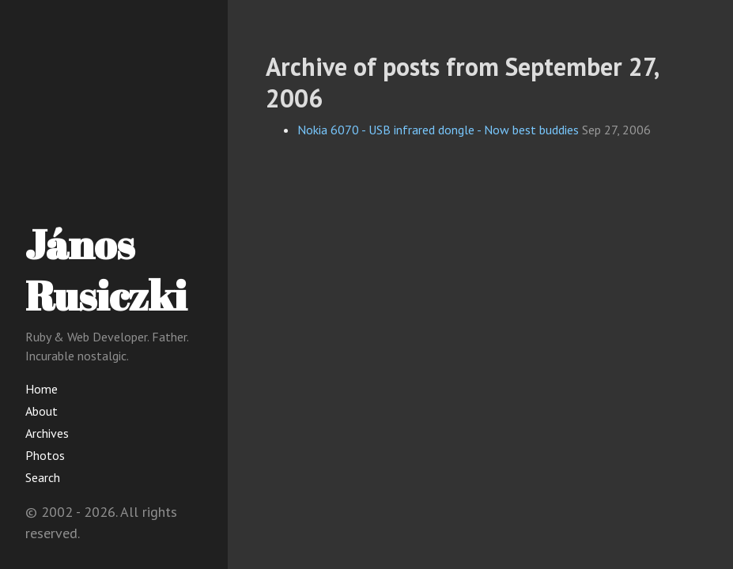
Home (41, 389)
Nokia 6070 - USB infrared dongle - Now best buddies (438, 130)
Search (42, 477)
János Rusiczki (106, 269)
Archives (47, 433)
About (41, 411)
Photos (45, 455)
